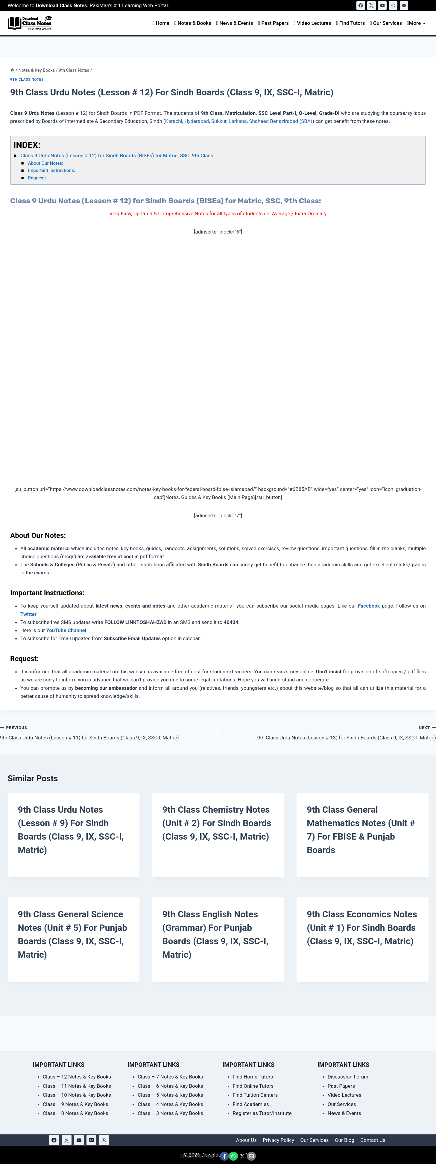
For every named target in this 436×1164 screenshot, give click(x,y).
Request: (37, 178)
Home (161, 23)
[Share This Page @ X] (242, 1156)
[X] (371, 5)
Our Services (386, 23)
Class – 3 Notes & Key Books (170, 1113)
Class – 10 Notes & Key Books (77, 1095)
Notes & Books (192, 23)
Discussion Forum (348, 1077)
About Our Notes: (46, 163)
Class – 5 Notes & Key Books (170, 1095)
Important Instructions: (51, 170)
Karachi (173, 121)
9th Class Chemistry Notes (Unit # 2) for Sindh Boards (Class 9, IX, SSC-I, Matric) (216, 823)
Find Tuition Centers (255, 1095)
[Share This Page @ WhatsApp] (233, 1156)
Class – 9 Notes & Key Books (75, 1104)
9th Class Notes (27, 79)
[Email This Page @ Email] (251, 1156)
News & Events (234, 23)
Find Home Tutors (253, 1077)
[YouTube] (382, 5)
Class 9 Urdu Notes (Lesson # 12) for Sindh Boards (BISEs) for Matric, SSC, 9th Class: (117, 155)
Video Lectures (312, 23)
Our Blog (344, 1140)
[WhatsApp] (393, 5)
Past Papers (273, 23)
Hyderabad (196, 121)
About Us (246, 1140)
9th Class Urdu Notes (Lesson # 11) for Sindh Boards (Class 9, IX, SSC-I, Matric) (106, 732)
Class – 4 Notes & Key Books (170, 1104)
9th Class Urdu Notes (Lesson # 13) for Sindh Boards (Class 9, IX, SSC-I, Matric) (329, 732)
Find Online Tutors (253, 1086)
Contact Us (372, 1140)
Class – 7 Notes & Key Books (170, 1077)
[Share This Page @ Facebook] (224, 1156)
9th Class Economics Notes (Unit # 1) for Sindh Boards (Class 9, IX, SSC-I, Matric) (362, 927)
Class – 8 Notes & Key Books (75, 1113)
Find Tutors (350, 23)
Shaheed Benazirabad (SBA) (280, 121)
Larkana (238, 121)
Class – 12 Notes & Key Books (77, 1077)
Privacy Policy (278, 1140)
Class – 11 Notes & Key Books (77, 1086)
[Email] (404, 5)
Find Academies (251, 1104)
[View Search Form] (422, 5)
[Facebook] (360, 5)
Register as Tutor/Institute (262, 1113)
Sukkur (219, 121)
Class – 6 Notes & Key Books (170, 1086)
